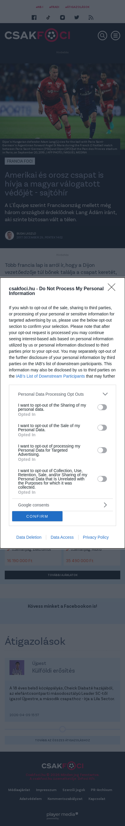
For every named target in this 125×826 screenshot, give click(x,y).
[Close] (113, 289)
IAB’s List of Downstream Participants (50, 376)
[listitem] (62, 394)
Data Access (62, 537)
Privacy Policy (96, 537)
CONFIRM (37, 516)
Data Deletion (28, 537)
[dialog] (62, 413)
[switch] (102, 407)
